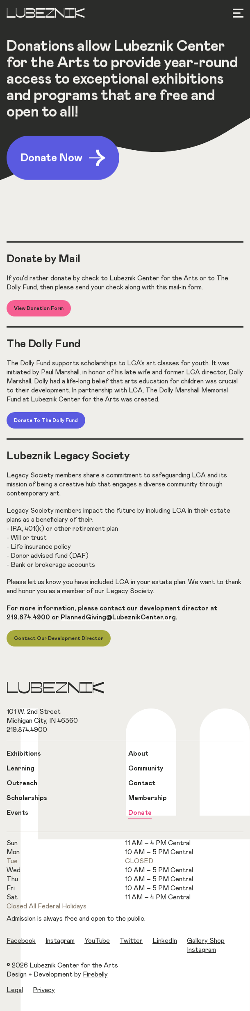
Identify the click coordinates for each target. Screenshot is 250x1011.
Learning (20, 768)
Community (146, 768)
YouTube (97, 941)
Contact (141, 783)
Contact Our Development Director (58, 638)
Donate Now (62, 159)
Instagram (60, 941)
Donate (140, 812)
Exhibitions (24, 753)
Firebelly (95, 974)
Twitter (131, 941)
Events (17, 812)
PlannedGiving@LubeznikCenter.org (118, 617)
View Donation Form (39, 308)
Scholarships (27, 798)
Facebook (21, 941)
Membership (147, 798)
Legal (15, 990)
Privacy (44, 990)
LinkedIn (164, 941)
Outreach (22, 783)
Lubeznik (46, 14)
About (138, 753)
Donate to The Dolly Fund (46, 420)
